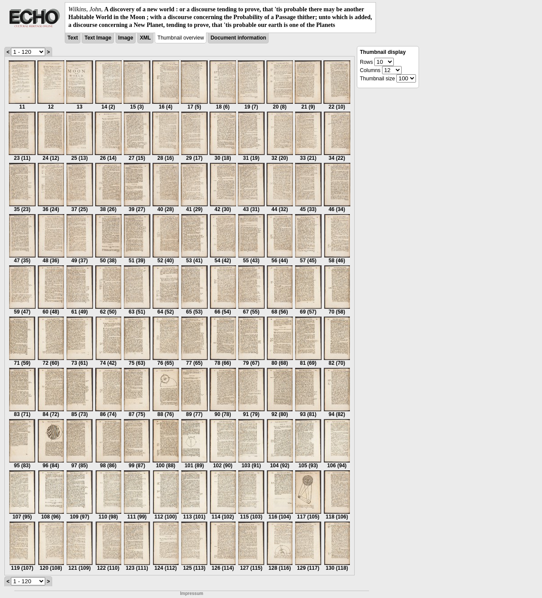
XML (145, 38)
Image (125, 38)
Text (72, 38)
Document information (238, 38)
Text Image (97, 38)
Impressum (191, 593)
